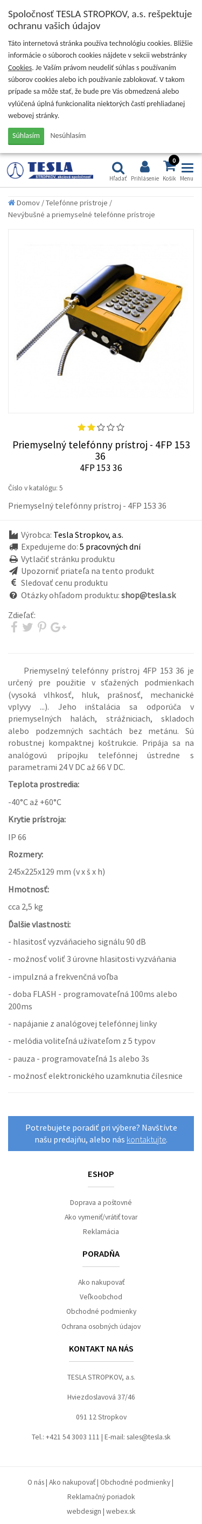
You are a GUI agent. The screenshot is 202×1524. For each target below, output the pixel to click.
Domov (24, 202)
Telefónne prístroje (77, 202)
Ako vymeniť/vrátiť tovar (101, 1217)
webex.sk (121, 1511)
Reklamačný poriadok (101, 1496)
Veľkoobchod (101, 1296)
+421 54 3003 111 (73, 1437)
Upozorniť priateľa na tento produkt (88, 570)
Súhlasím (26, 135)
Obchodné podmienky (101, 1311)
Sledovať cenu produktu (64, 582)
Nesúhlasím (68, 135)
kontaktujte (146, 1139)
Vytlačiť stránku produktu (68, 558)
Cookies (20, 67)
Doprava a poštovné (101, 1202)
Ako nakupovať (101, 1282)
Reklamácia (101, 1231)
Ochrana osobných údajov (101, 1326)
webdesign (84, 1511)
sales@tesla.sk (149, 1437)
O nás (35, 1482)
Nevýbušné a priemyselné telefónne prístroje (81, 214)
